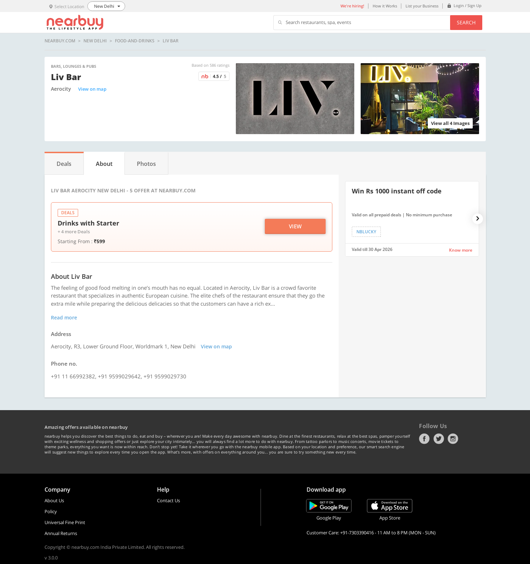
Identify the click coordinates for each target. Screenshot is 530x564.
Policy (51, 511)
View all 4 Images (450, 123)
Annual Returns (61, 533)
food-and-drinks (135, 40)
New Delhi (95, 40)
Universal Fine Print (65, 522)
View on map (92, 89)
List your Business (422, 5)
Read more (64, 317)
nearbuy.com (60, 40)
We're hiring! (352, 5)
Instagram (453, 438)
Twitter (438, 438)
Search (466, 22)
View (295, 226)
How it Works (385, 5)
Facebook (424, 438)
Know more (460, 250)
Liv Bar (171, 40)
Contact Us (168, 500)
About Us (54, 500)
